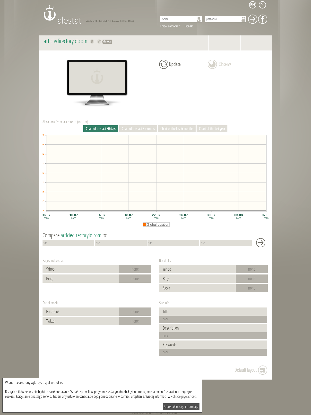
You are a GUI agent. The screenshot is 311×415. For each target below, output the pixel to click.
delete (107, 41)
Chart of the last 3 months (138, 128)
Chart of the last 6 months (176, 128)
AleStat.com (98, 14)
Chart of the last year (212, 128)
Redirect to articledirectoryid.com (99, 41)
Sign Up (189, 26)
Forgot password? (170, 26)
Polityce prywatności (183, 396)
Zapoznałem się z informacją (181, 406)
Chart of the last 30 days (101, 128)
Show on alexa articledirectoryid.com (92, 41)
